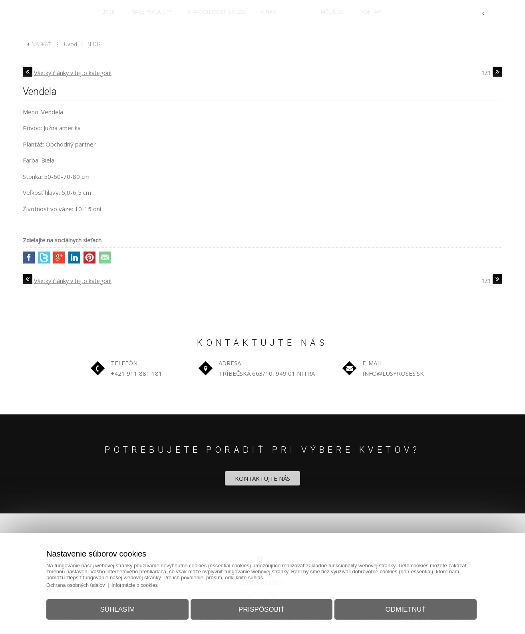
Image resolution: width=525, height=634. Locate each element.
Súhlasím (121, 607)
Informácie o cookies (143, 583)
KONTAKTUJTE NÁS (262, 478)
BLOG (298, 12)
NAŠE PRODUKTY (151, 12)
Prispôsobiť (261, 607)
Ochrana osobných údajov (82, 583)
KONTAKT (372, 12)
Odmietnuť (401, 607)
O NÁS (268, 12)
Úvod (70, 44)
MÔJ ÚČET (333, 12)
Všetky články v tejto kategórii (75, 73)
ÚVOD (108, 12)
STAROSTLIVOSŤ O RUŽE (216, 12)
